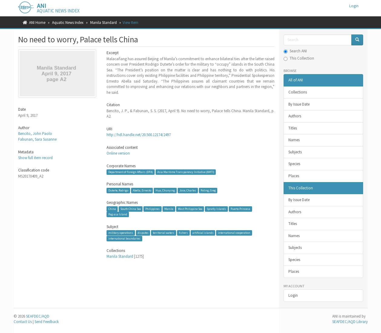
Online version (118, 153)
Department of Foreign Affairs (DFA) (130, 172)
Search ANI (295, 51)
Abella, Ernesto (142, 190)
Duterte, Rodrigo (118, 190)
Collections (297, 92)
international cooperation (234, 233)
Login (293, 295)
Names (294, 139)
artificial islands (203, 233)
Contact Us (23, 321)
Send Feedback (46, 321)
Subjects (295, 152)
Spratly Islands (216, 209)
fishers (183, 233)
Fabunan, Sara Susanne (37, 139)
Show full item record (35, 157)
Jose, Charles (187, 190)
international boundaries (124, 238)
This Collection (299, 58)
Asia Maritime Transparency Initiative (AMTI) (185, 172)
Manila (168, 209)
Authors (294, 116)
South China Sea (130, 209)
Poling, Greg (208, 190)
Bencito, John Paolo (35, 133)
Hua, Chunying (165, 190)
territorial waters (163, 233)
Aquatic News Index (68, 22)
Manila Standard (103, 22)
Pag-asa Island (117, 214)
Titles (292, 128)
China (112, 209)
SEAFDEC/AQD (37, 316)
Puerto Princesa (240, 209)
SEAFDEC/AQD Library (350, 321)
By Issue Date (299, 104)
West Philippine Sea (190, 209)
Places (293, 175)
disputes (143, 233)
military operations (120, 233)
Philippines (152, 209)
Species (294, 163)
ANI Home (37, 22)
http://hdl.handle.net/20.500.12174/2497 (139, 134)
